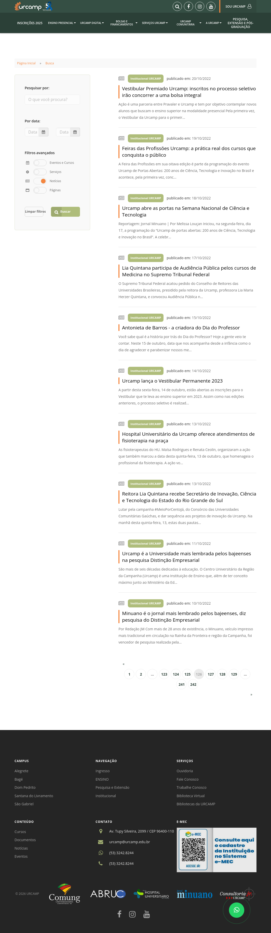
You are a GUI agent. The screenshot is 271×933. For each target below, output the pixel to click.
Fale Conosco (188, 779)
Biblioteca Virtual (191, 795)
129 (234, 674)
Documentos (25, 839)
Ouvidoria (185, 770)
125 (187, 674)
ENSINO (102, 779)
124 (176, 674)
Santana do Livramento (34, 795)
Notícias (21, 848)
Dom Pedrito (25, 787)
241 (182, 684)
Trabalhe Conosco (192, 787)
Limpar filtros (34, 211)
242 (193, 684)
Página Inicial (26, 63)
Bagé (19, 779)
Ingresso (103, 770)
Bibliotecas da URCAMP (196, 803)
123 (164, 674)
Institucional (106, 795)
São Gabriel (24, 803)
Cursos (20, 831)
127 (211, 674)
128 (222, 674)
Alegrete (21, 770)
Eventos (21, 856)
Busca (50, 63)
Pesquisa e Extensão (112, 787)
